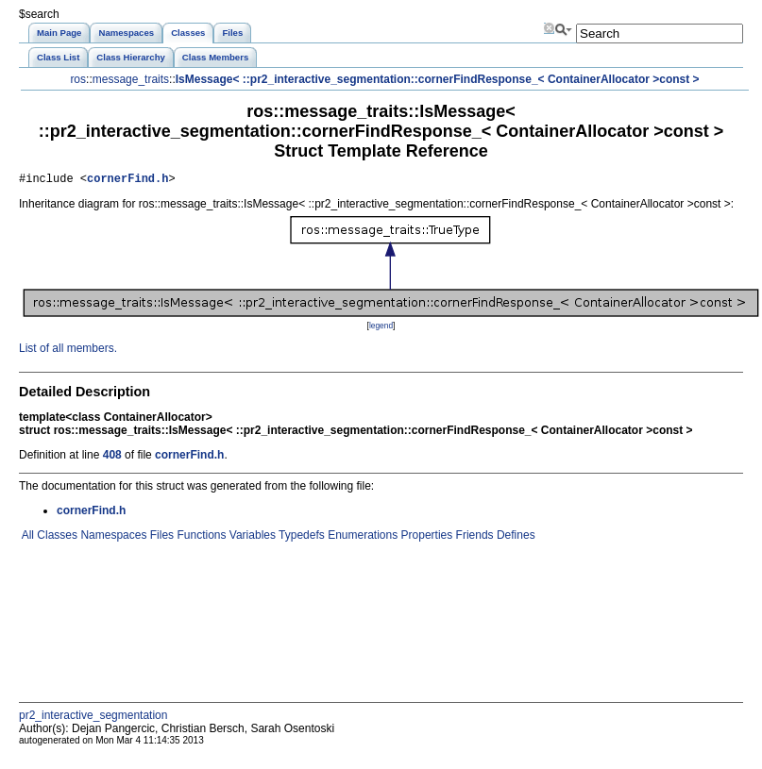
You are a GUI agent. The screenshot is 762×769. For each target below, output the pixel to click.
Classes (55, 537)
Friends (472, 537)
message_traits (131, 79)
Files (160, 537)
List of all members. (68, 351)
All (26, 537)
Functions (200, 537)
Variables (250, 537)
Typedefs (300, 537)
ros (78, 79)
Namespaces (111, 537)
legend (381, 328)
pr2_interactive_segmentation (93, 718)
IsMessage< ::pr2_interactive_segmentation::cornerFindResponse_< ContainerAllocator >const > (438, 79)
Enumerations (361, 537)
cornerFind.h (127, 181)
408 (112, 457)
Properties (425, 537)
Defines (514, 537)
